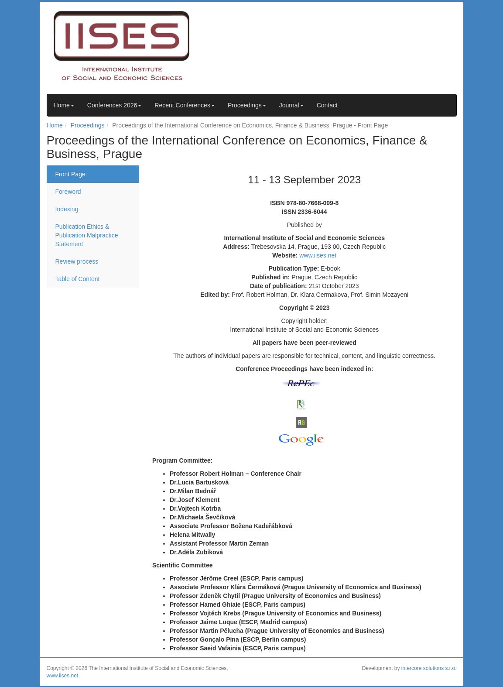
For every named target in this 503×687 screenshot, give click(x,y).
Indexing (67, 209)
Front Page (70, 174)
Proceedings (247, 105)
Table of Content (77, 278)
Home (64, 105)
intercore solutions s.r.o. (429, 668)
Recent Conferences (184, 105)
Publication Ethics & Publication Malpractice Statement (86, 235)
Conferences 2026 (114, 105)
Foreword (68, 191)
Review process (77, 261)
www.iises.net (317, 255)
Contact (327, 105)
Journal (291, 105)
